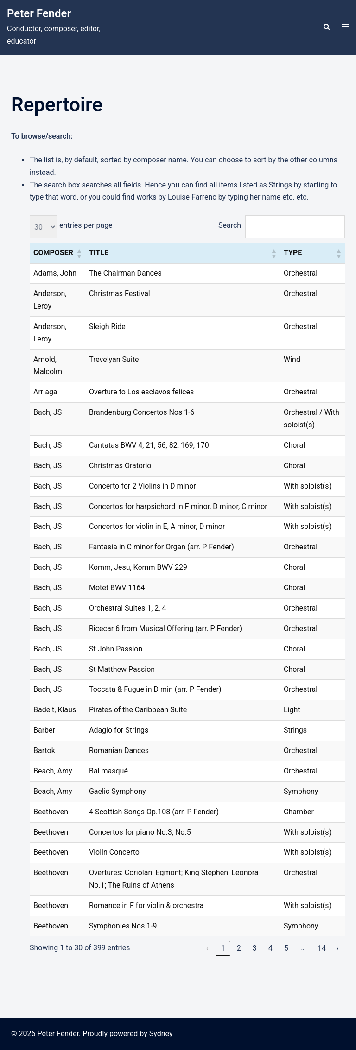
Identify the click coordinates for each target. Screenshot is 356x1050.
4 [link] (270, 948)
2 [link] (239, 948)
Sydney (161, 1033)
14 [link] (322, 948)
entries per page (86, 225)
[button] (326, 27)
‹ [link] (207, 948)
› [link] (338, 948)
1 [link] (223, 948)
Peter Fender (39, 13)
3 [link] (255, 948)
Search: (230, 225)
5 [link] (286, 948)
